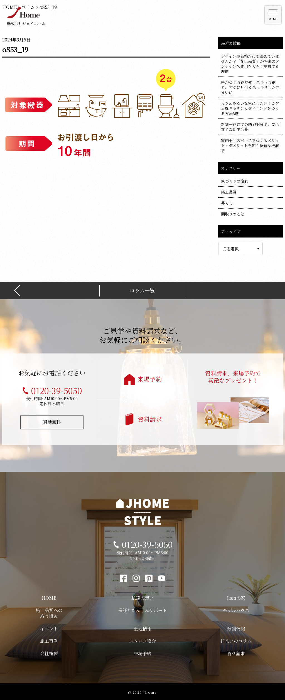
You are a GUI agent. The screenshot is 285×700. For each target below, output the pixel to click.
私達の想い (142, 596)
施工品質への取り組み (49, 612)
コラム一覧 (142, 289)
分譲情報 (236, 627)
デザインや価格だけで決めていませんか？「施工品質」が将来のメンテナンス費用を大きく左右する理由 (250, 63)
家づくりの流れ (234, 181)
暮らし (227, 203)
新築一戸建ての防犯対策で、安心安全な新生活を (250, 127)
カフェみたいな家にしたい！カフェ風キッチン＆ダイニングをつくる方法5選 (250, 108)
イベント (49, 627)
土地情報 (142, 627)
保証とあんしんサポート (142, 609)
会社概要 (49, 652)
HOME (49, 596)
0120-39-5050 (56, 389)
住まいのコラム (236, 640)
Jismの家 (236, 596)
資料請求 (149, 418)
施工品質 (229, 192)
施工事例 (49, 640)
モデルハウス (236, 609)
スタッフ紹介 (142, 640)
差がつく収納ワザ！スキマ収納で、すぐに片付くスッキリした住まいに (250, 87)
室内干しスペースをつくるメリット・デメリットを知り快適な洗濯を (250, 145)
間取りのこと (232, 214)
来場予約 (149, 378)
